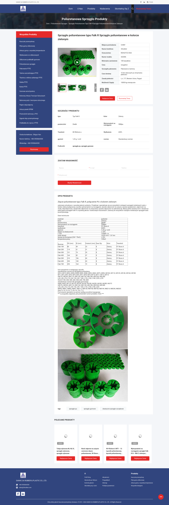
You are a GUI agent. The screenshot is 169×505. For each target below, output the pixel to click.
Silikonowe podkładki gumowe (30, 59)
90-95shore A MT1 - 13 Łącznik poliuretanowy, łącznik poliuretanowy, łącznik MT (114, 451)
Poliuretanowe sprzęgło (59, 23)
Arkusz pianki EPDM (26, 109)
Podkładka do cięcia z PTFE (29, 123)
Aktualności (105, 477)
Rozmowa (34, 149)
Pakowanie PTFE (25, 68)
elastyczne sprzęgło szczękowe (113, 409)
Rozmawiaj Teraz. (125, 98)
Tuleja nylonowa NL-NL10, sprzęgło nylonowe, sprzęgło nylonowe (65, 451)
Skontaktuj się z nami (90, 485)
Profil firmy (87, 477)
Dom (47, 23)
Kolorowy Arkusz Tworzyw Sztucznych (32, 96)
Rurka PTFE (23, 87)
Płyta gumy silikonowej (27, 46)
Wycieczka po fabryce (90, 480)
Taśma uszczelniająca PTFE (29, 73)
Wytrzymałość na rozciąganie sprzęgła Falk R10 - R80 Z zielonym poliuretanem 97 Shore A (139, 451)
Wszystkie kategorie (137, 485)
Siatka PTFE (24, 82)
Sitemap (104, 483)
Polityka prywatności (108, 485)
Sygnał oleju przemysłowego (29, 118)
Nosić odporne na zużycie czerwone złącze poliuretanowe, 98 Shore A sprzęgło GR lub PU (90, 451)
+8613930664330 (37, 139)
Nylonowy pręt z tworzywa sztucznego (32, 100)
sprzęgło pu (73, 409)
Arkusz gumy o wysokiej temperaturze (32, 50)
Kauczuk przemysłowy (27, 41)
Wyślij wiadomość (74, 183)
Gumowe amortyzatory (27, 91)
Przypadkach (106, 480)
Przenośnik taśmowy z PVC (29, 114)
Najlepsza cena (107, 98)
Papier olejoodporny (26, 105)
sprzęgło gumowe (90, 409)
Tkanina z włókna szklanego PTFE (31, 78)
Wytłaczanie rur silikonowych (29, 55)
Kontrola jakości (89, 483)
